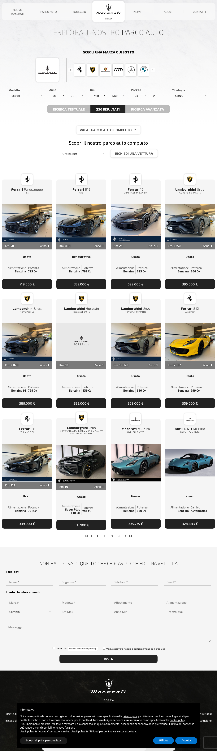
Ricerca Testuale (69, 109)
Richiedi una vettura (134, 153)
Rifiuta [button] (163, 740)
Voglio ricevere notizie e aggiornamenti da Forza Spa (134, 648)
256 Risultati (108, 109)
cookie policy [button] (177, 720)
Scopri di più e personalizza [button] (43, 740)
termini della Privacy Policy (82, 648)
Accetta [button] (186, 740)
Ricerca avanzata (147, 109)
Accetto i (75, 649)
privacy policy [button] (131, 716)
